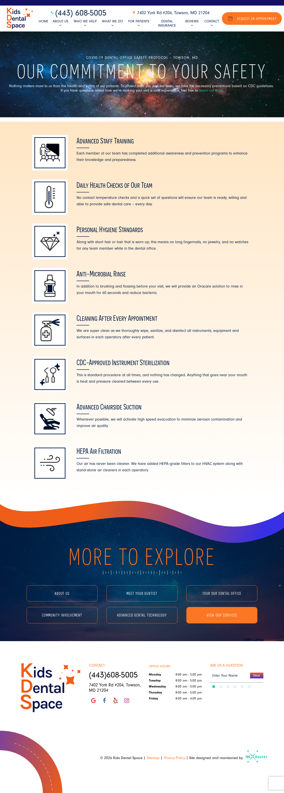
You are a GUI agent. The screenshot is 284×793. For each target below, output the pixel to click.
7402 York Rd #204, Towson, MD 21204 (170, 12)
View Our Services (222, 615)
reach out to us (210, 90)
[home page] (19, 18)
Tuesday (155, 680)
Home (43, 21)
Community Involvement (62, 615)
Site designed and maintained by (226, 758)
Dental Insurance (167, 23)
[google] (93, 700)
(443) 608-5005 (78, 13)
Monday (155, 674)
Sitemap (153, 758)
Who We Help (85, 23)
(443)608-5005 (113, 675)
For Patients (138, 23)
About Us (60, 23)
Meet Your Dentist (142, 593)
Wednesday (157, 686)
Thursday (155, 692)
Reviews (192, 23)
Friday (153, 698)
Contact (211, 23)
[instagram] (126, 700)
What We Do (112, 23)
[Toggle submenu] (60, 25)
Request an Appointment (251, 18)
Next (256, 675)
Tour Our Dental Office (222, 593)
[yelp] (115, 700)
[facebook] (104, 700)
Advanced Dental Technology (142, 615)
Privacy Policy (174, 758)
